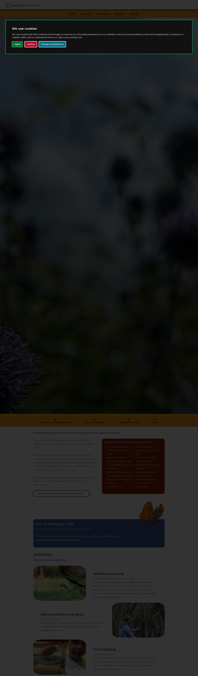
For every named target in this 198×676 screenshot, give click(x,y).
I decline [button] (31, 44)
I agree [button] (17, 44)
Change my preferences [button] (52, 44)
